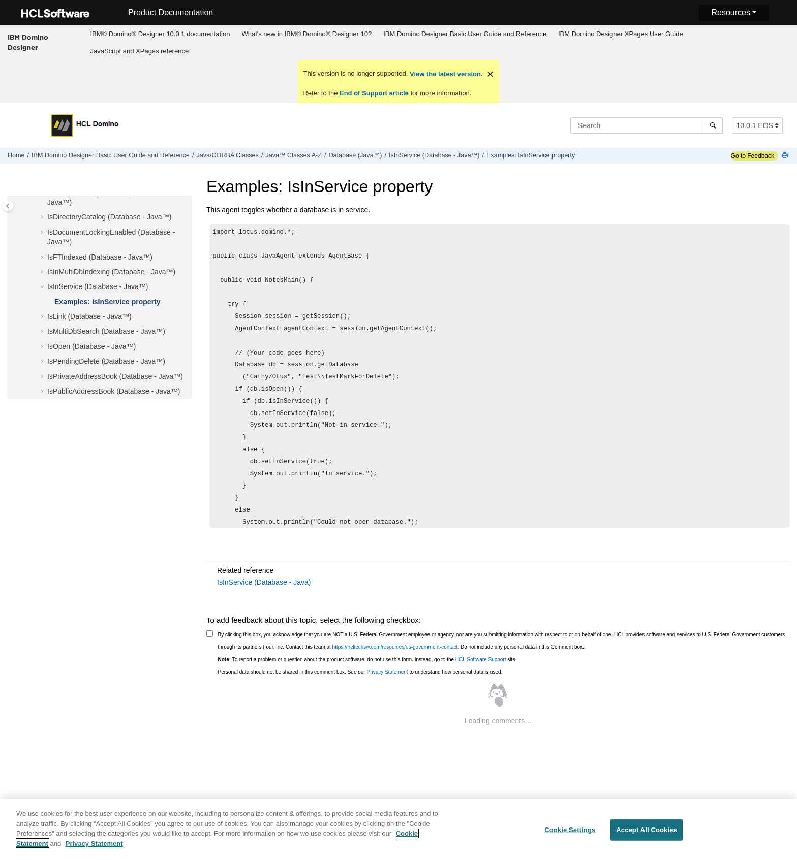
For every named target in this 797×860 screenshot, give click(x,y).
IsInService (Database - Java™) (434, 155)
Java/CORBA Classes (227, 155)
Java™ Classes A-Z (293, 155)
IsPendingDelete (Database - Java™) (106, 361)
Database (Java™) (355, 155)
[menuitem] (160, 34)
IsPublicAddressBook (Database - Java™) (113, 391)
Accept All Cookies (646, 834)
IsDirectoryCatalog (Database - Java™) (109, 217)
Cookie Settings (569, 834)
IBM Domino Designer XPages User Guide (620, 34)
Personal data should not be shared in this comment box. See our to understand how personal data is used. (360, 672)
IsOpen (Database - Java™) (91, 346)
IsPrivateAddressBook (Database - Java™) (115, 376)
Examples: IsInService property (530, 155)
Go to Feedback (752, 156)
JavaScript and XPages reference (139, 51)
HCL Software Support (480, 659)
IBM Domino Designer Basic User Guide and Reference (464, 34)
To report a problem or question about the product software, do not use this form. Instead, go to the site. (367, 659)
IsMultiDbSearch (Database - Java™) (106, 331)
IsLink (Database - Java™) (89, 316)
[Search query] (646, 125)
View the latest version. (445, 74)
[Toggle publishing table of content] (8, 206)
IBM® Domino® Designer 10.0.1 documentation (160, 34)
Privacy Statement (387, 672)
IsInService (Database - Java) (264, 582)
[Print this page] (785, 156)
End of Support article (374, 93)
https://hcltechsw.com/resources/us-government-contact (395, 647)
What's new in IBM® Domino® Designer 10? (306, 34)
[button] (43, 217)
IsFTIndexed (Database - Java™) (99, 257)
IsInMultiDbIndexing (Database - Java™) (111, 272)
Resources (730, 12)
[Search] (713, 125)
